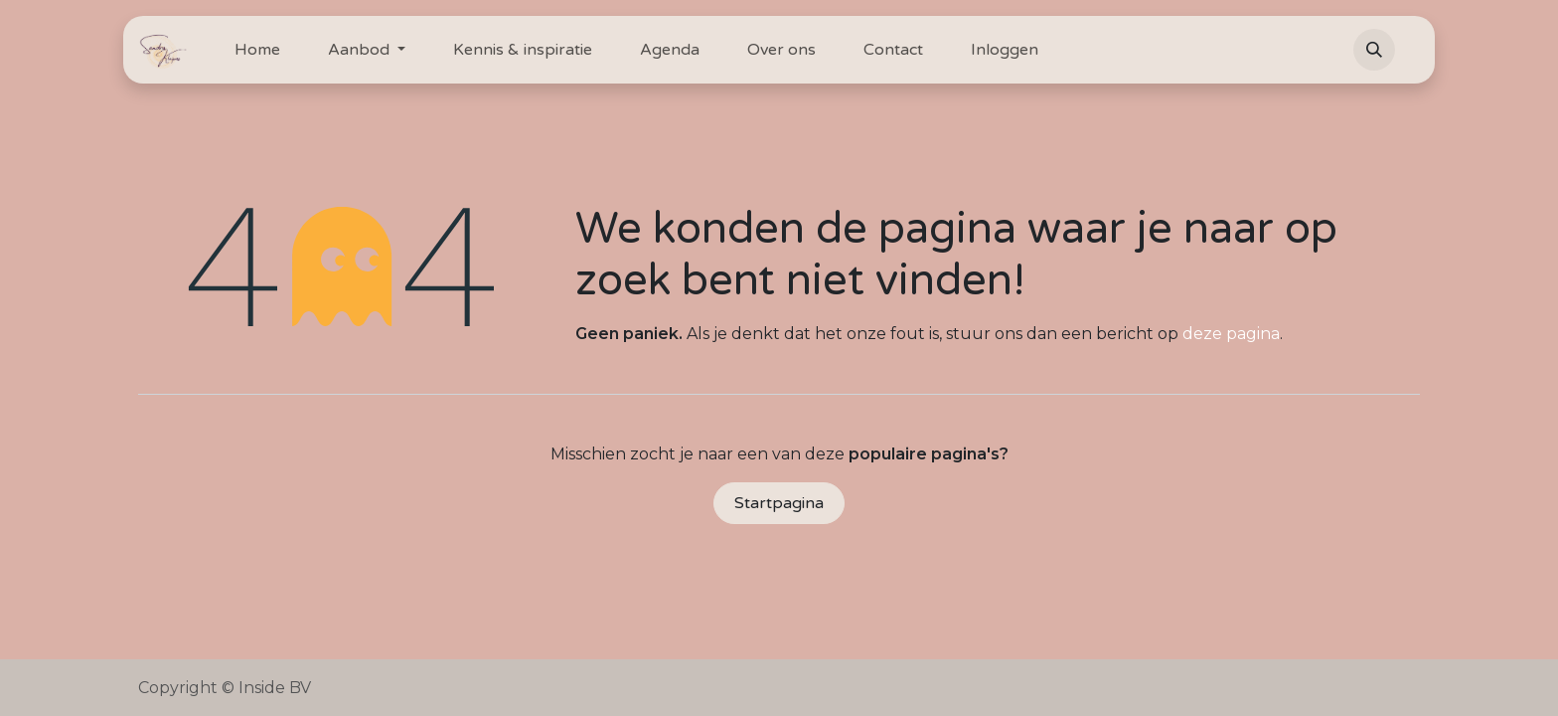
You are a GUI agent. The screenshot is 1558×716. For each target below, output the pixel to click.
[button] (1374, 50)
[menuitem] (257, 50)
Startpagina (779, 503)
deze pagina (1231, 333)
